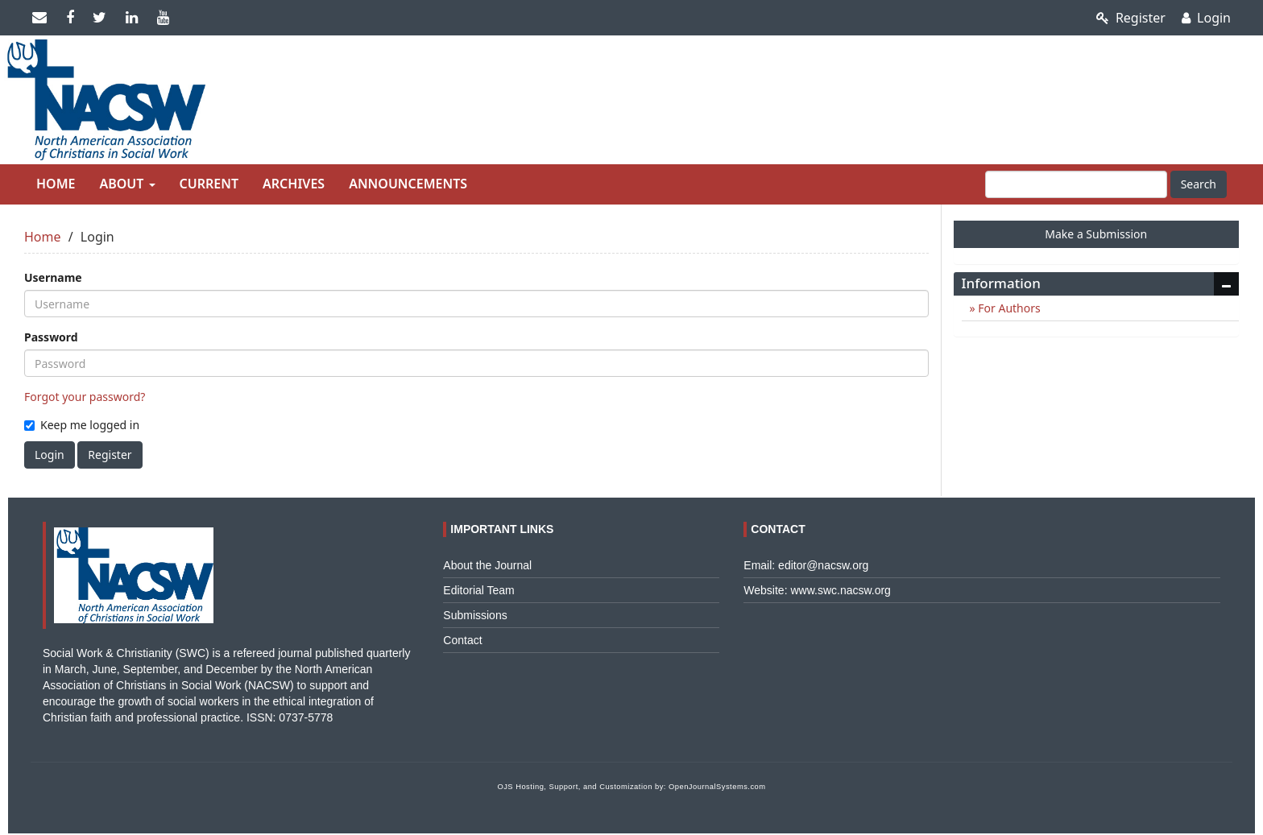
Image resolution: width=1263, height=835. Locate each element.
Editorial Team (478, 590)
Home (55, 183)
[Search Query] (1076, 184)
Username (53, 277)
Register (1131, 18)
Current (209, 183)
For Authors (1008, 308)
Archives (294, 183)
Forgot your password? (84, 396)
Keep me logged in (81, 424)
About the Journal (487, 565)
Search (1198, 184)
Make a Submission (1096, 234)
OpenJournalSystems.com (717, 787)
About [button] (127, 183)
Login (1206, 18)
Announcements (408, 183)
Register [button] (109, 454)
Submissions (475, 615)
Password (51, 337)
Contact (462, 640)
